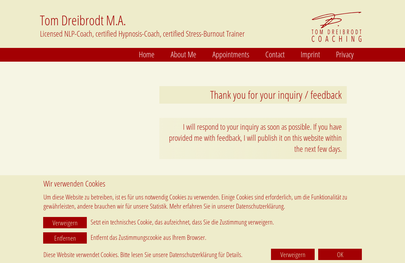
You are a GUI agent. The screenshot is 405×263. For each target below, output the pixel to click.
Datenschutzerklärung (193, 254)
